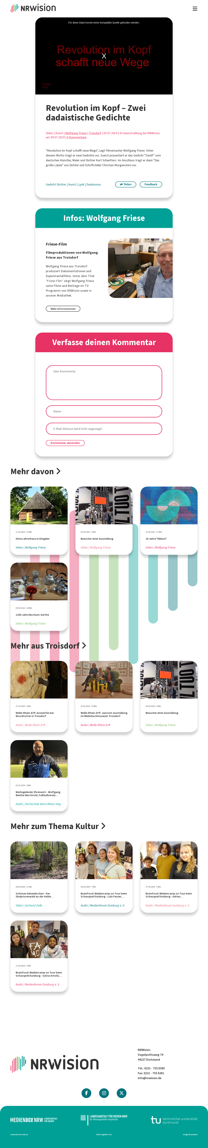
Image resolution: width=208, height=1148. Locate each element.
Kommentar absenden (65, 442)
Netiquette (104, 1134)
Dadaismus (93, 184)
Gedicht (51, 184)
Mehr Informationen (63, 309)
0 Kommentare (77, 137)
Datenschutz (19, 1134)
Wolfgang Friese (76, 133)
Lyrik (81, 184)
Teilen (126, 184)
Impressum (190, 1134)
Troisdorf (95, 133)
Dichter (62, 184)
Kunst (72, 184)
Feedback (151, 184)
